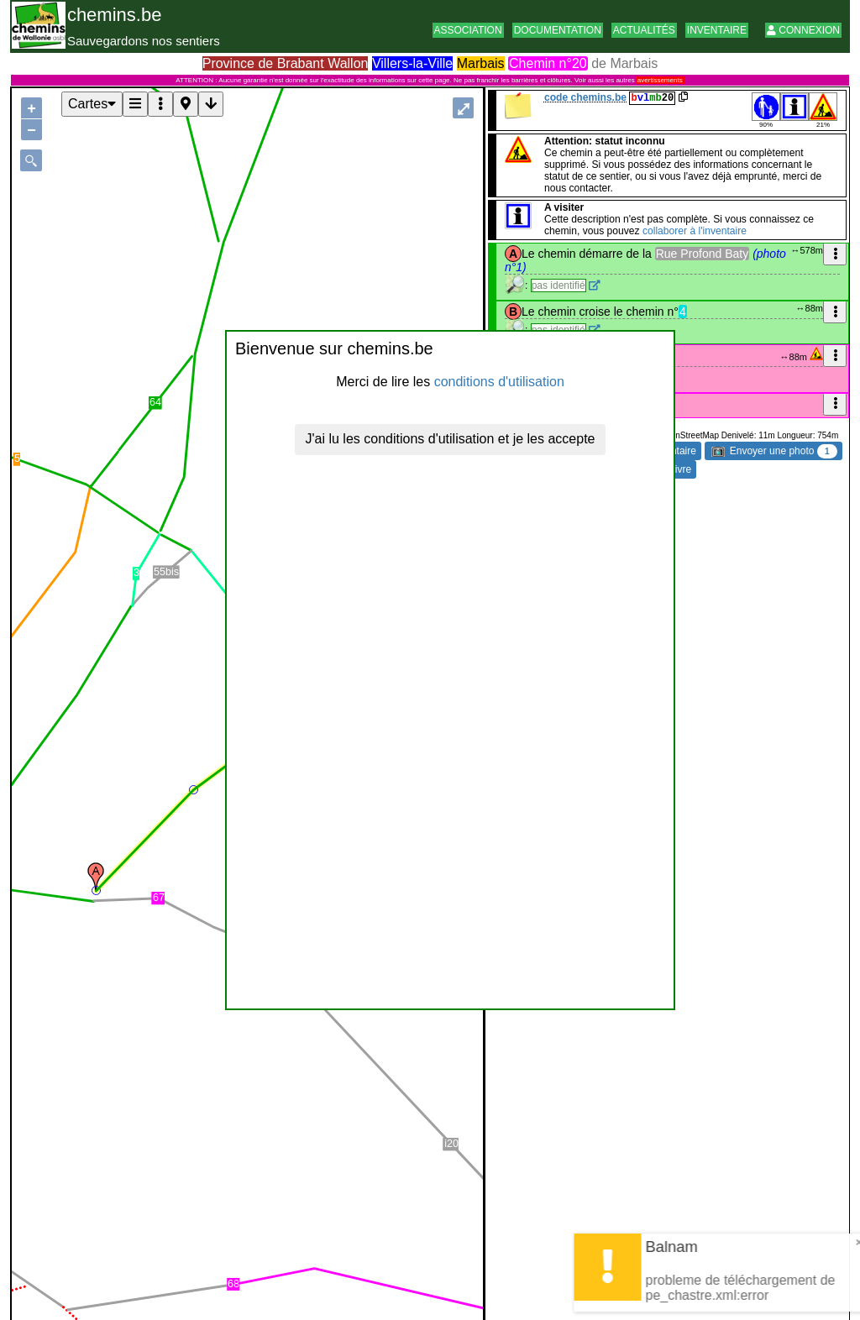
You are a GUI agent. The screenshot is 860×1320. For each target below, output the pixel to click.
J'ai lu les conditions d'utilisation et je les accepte (450, 439)
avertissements (660, 80)
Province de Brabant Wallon (285, 63)
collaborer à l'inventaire (694, 231)
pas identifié (558, 285)
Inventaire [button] (717, 30)
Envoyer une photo (773, 451)
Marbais (481, 63)
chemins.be (114, 14)
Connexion (803, 30)
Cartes (92, 104)
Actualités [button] (644, 30)
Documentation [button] (557, 30)
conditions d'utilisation (499, 382)
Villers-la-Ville (412, 63)
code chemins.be (585, 97)
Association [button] (468, 30)
